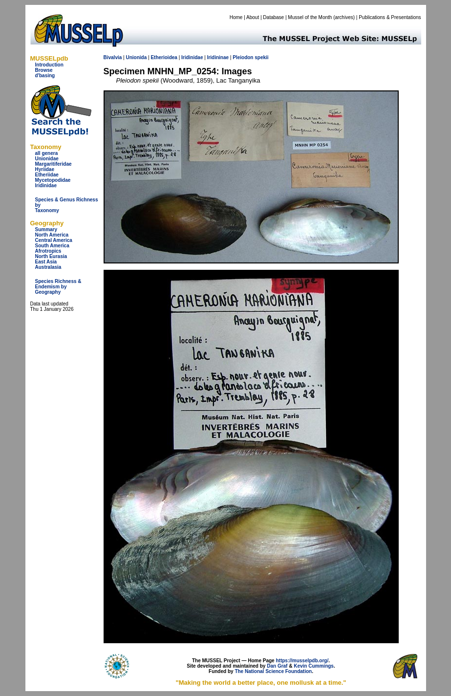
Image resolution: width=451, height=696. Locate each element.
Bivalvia (113, 57)
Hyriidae (44, 169)
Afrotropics (48, 251)
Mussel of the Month (310, 17)
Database (273, 17)
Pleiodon (243, 57)
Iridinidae (46, 185)
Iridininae (218, 57)
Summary (46, 229)
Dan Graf (277, 666)
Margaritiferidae (53, 164)
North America (52, 235)
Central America (53, 240)
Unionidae (47, 158)
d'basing (45, 75)
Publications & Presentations (390, 17)
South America (52, 245)
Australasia (48, 267)
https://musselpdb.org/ (302, 660)
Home (236, 17)
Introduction (49, 64)
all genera (46, 153)
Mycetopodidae (53, 180)
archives (344, 17)
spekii (261, 57)
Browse (44, 70)
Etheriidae (47, 174)
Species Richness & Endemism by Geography (58, 287)
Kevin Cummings (314, 666)
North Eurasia (51, 256)
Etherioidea (163, 57)
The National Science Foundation (273, 671)
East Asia (46, 261)
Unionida (136, 57)
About (252, 17)
